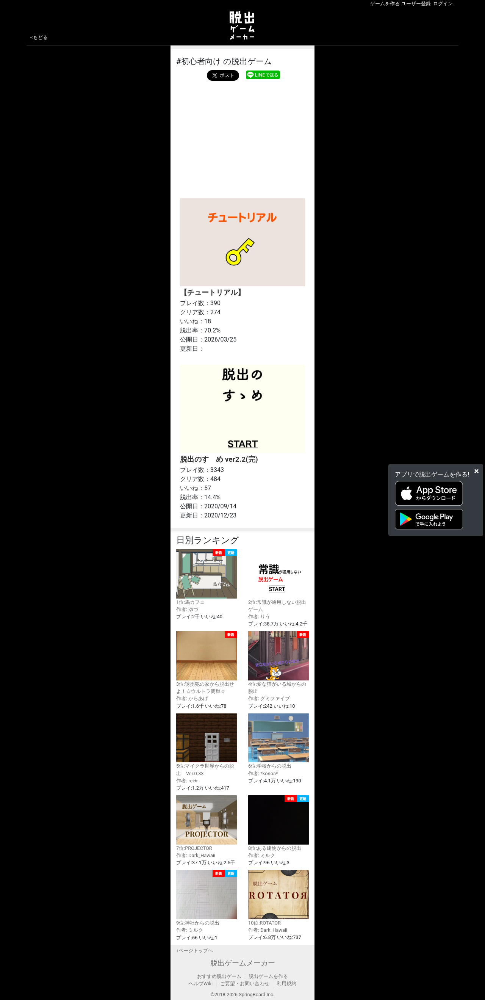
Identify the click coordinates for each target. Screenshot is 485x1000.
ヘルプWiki (201, 983)
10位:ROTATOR (278, 898)
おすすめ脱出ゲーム (219, 976)
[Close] (476, 471)
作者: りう (259, 616)
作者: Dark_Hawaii (195, 855)
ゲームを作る (385, 3)
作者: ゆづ (187, 609)
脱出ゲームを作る (268, 976)
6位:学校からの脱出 (278, 741)
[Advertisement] (242, 138)
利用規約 (286, 983)
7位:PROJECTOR (206, 823)
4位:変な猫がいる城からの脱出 (278, 662)
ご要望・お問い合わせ (244, 983)
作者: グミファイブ (269, 698)
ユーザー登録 (416, 3)
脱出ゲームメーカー (242, 963)
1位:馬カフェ (206, 577)
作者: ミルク (261, 855)
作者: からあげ (192, 698)
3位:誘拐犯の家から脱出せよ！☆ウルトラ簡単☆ (206, 662)
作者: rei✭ (187, 781)
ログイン (443, 3)
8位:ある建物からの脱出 (278, 823)
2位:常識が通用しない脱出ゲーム (278, 580)
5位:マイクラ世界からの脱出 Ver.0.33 (206, 744)
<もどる (39, 37)
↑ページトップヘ (194, 950)
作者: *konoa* (263, 773)
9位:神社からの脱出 (206, 898)
